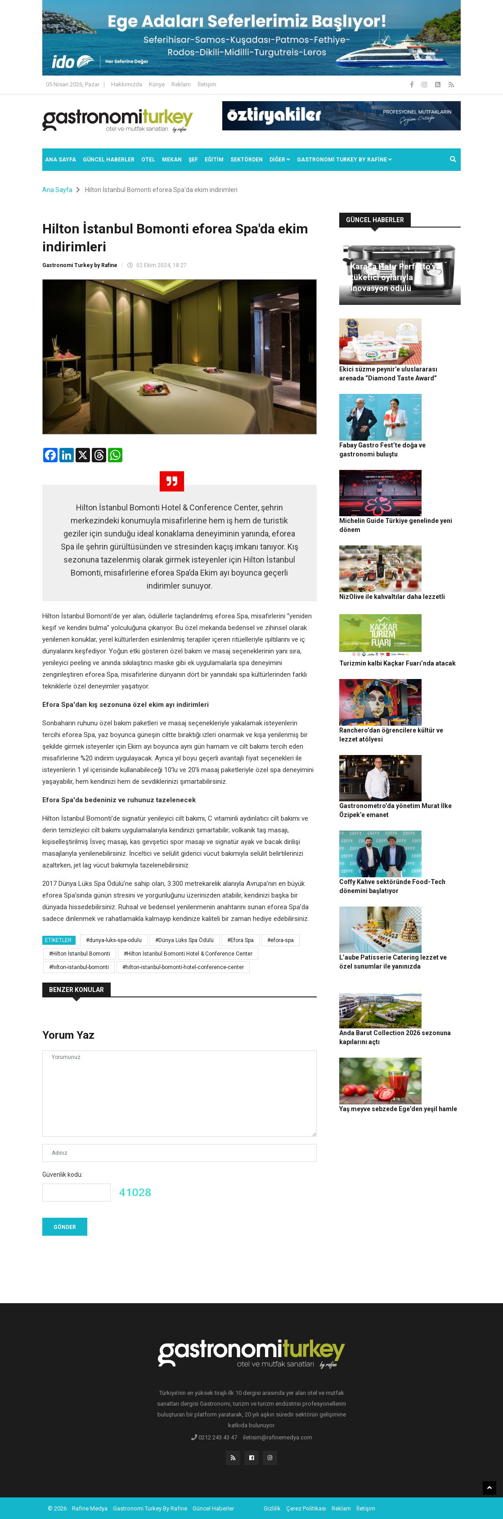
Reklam (181, 84)
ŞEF (193, 159)
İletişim (207, 84)
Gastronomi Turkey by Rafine (79, 265)
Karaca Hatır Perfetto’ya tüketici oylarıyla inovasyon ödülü (395, 277)
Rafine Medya (90, 1507)
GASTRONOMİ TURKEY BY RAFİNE (344, 159)
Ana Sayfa (60, 159)
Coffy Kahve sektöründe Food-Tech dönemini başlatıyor (438, 757)
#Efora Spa (240, 940)
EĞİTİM (214, 159)
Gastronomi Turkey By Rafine (150, 1507)
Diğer (279, 159)
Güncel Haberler (109, 159)
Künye (157, 84)
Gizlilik (272, 1507)
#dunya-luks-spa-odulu (114, 940)
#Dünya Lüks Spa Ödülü (184, 940)
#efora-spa (280, 940)
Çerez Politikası (306, 1507)
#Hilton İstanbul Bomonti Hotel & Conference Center (188, 954)
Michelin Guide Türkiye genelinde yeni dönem (437, 462)
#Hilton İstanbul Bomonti (79, 954)
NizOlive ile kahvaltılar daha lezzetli (439, 509)
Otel (148, 159)
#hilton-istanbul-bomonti (79, 967)
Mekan (172, 159)
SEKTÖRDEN (246, 159)
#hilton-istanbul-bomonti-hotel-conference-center (183, 967)
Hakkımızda (126, 84)
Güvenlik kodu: (62, 1174)
